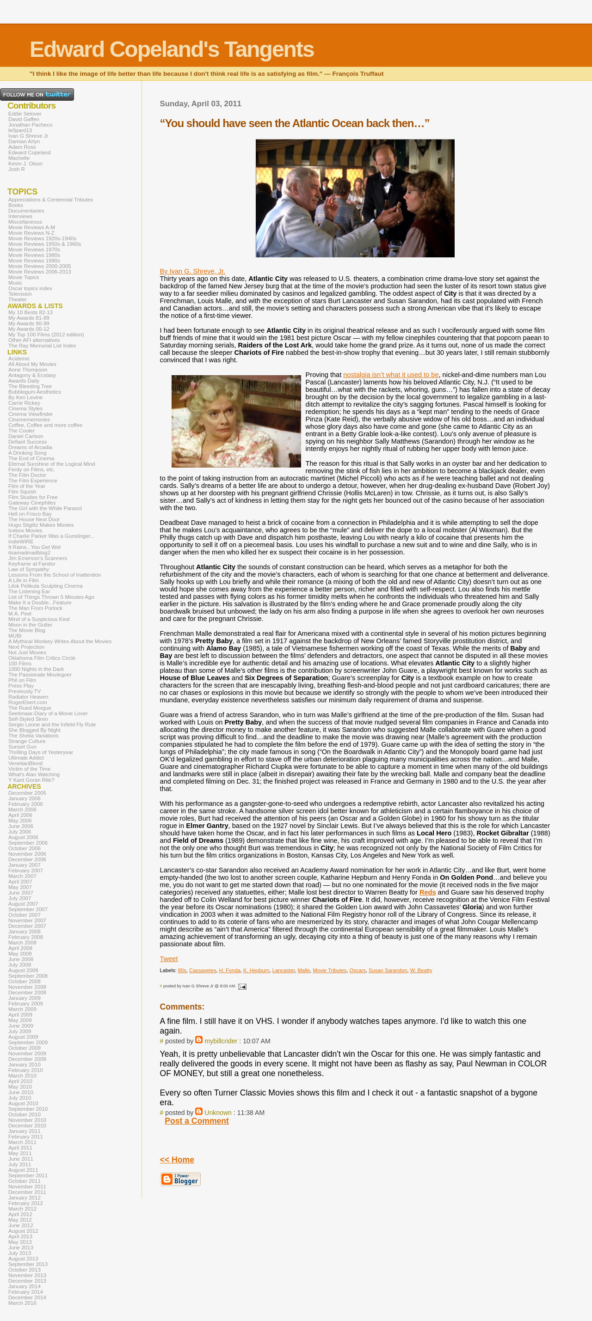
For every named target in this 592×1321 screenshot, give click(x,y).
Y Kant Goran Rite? (31, 780)
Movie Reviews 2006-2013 (39, 271)
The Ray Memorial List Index (42, 345)
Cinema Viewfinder (30, 414)
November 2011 (27, 1186)
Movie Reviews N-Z (31, 233)
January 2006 (24, 798)
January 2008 (24, 931)
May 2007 (20, 887)
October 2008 (24, 981)
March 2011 (22, 1142)
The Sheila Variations (33, 735)
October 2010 (24, 1114)
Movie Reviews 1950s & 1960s (44, 244)
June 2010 (20, 1092)
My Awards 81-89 (28, 318)
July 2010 (19, 1098)
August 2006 (23, 837)
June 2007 (20, 892)
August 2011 (23, 1170)
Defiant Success (27, 441)
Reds (427, 892)
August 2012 (23, 1231)
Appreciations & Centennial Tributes (50, 199)
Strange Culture (27, 741)
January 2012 (24, 1197)
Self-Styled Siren (28, 719)
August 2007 (23, 904)
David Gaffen (23, 119)
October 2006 (24, 848)
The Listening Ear (29, 591)
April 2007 (20, 881)
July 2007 (19, 898)
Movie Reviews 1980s (34, 255)
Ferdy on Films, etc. (31, 469)
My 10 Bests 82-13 (30, 312)
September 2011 (28, 1175)
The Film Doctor (27, 475)
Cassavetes (202, 970)
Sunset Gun (22, 746)
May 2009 (20, 1020)
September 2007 (28, 909)
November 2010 (27, 1120)
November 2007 (27, 920)
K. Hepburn (256, 970)
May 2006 (20, 820)
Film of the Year (26, 486)
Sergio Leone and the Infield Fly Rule (52, 724)
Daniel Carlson (25, 436)
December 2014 (27, 1297)
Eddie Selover (25, 113)
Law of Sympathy (28, 569)
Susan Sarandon (388, 970)
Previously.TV (24, 691)
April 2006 (20, 815)
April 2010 (20, 1081)
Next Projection (26, 647)
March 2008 (22, 942)
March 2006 (22, 809)
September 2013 (28, 1264)
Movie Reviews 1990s (34, 260)
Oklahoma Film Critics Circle (41, 658)
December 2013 (27, 1281)
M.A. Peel (19, 613)
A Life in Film (23, 580)
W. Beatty (421, 970)
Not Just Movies (27, 652)
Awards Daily (23, 381)
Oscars (357, 970)
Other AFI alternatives (34, 340)
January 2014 (24, 1286)
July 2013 (19, 1253)
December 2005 (27, 793)
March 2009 (22, 1009)
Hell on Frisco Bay (29, 514)
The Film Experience (32, 480)
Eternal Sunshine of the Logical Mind (51, 464)
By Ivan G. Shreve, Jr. (192, 271)
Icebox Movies (25, 530)
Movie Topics (23, 277)
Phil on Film (22, 680)
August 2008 (23, 970)
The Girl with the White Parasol (45, 508)
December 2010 (27, 1125)
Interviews (20, 216)
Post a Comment (197, 1121)
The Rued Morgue (29, 708)
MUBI (15, 636)
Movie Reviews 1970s (34, 249)
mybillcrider (220, 1041)
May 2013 (20, 1242)
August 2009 (23, 1037)
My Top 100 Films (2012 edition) (46, 334)
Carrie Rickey (24, 403)
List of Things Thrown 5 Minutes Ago (51, 597)
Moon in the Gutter (30, 624)
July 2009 (19, 1031)
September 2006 (28, 843)
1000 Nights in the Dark (36, 669)
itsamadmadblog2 (29, 552)
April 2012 (20, 1214)
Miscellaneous (25, 222)
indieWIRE (20, 541)
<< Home (177, 1159)
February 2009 (25, 1003)
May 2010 (20, 1087)
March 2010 (22, 1075)
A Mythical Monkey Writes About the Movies (59, 641)
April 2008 (20, 948)
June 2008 (20, 959)
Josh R (16, 169)
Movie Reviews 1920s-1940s (42, 238)
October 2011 (24, 1181)
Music (15, 283)
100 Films (19, 663)
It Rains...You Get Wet (34, 547)
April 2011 (20, 1148)
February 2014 (25, 1292)
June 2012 (20, 1225)
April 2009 (20, 1014)
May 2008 (20, 953)
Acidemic (19, 358)
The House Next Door (34, 519)
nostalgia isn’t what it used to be (390, 374)
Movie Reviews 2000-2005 (39, 266)
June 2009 (20, 1026)
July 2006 (19, 831)
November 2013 (27, 1275)
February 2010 (25, 1070)
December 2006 (27, 859)
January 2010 (24, 1064)
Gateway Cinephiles (32, 502)
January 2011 (24, 1131)
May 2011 (20, 1153)
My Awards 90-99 (28, 323)
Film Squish (22, 491)
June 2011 (20, 1159)
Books (15, 205)
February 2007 (25, 870)
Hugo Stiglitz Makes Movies (41, 525)
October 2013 (24, 1269)
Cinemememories (29, 419)
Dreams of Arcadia (30, 447)
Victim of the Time (29, 769)
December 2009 (27, 1059)
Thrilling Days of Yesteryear (40, 752)
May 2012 (20, 1220)
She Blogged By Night (34, 730)
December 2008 (27, 992)
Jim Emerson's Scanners (37, 558)
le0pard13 (20, 130)
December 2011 (27, 1192)
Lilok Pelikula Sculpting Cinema (45, 586)
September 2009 (28, 1042)
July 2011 (19, 1164)
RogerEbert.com (27, 702)
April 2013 (20, 1236)
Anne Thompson (27, 369)
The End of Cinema (31, 458)
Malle (304, 970)
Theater (17, 299)
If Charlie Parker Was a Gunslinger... (51, 536)
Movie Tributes (329, 970)
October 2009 (24, 1048)
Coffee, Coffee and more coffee (45, 425)
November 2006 (27, 854)
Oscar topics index (30, 288)
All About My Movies (32, 364)
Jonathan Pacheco (30, 125)
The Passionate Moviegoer (40, 674)
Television (20, 294)
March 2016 (22, 1303)
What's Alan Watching (34, 774)
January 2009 (24, 998)
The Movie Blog (26, 630)
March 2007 (22, 876)
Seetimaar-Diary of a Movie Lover (48, 713)
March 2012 (22, 1208)
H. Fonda (229, 970)
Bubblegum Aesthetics (34, 392)
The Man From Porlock (35, 608)
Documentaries (26, 210)
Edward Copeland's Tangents (172, 49)
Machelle (19, 158)
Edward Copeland (29, 152)
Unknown (218, 1112)
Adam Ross (22, 147)
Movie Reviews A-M (31, 227)
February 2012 (25, 1203)
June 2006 (20, 826)
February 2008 (25, 937)
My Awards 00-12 (28, 329)
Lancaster (283, 970)
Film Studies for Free (33, 497)
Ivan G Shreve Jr (28, 136)
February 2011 (25, 1136)
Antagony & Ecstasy (32, 375)
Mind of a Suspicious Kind (39, 619)
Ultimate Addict (26, 758)
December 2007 (27, 926)
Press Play (21, 685)
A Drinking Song (27, 453)
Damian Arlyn (24, 141)
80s (182, 970)
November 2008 (27, 987)
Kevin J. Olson (25, 163)
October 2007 (24, 915)
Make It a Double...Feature (39, 602)
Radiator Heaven (28, 697)
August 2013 (23, 1258)
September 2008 (28, 976)
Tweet (169, 958)
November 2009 (27, 1053)
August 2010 (23, 1103)
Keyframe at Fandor (32, 563)
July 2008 (19, 965)
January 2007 (24, 865)
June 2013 (20, 1247)
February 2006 (25, 804)
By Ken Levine (25, 397)
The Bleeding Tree (30, 386)
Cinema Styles (25, 408)
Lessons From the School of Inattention (54, 575)
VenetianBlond (25, 763)
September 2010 (28, 1109)
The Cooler (21, 430)
